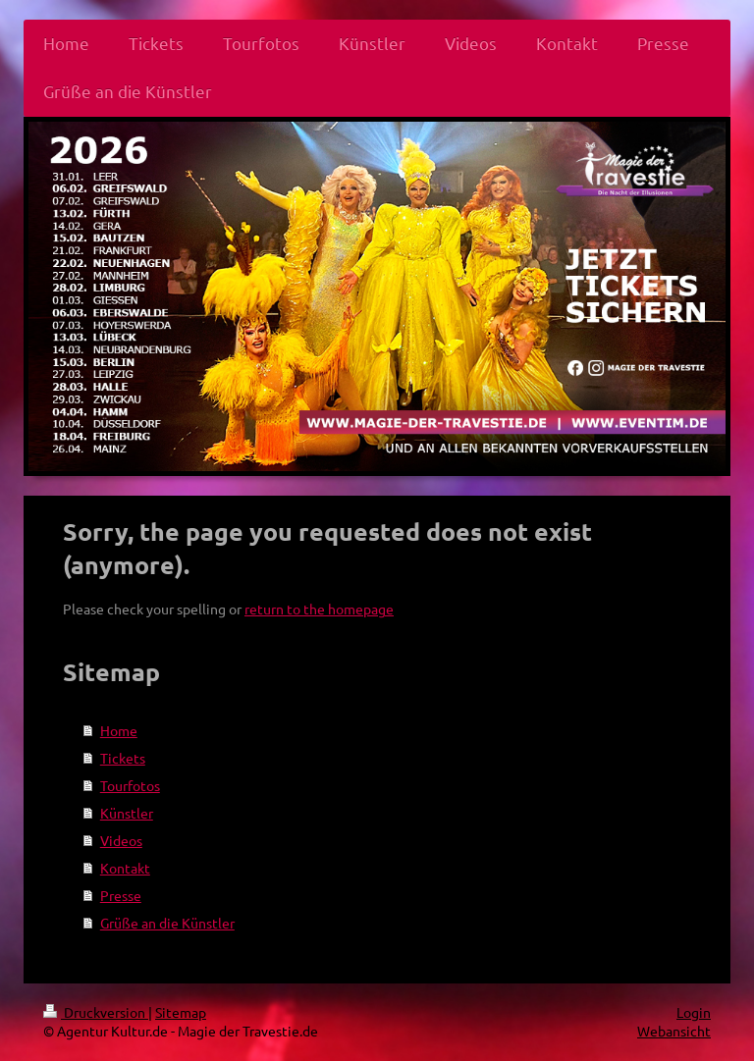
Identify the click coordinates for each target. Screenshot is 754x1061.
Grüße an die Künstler (167, 922)
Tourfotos (130, 785)
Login (693, 1012)
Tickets (122, 758)
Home (118, 730)
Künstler (126, 813)
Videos (121, 840)
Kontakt (125, 867)
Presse (120, 895)
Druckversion (95, 1012)
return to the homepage (319, 608)
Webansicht (674, 1030)
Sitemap (180, 1012)
